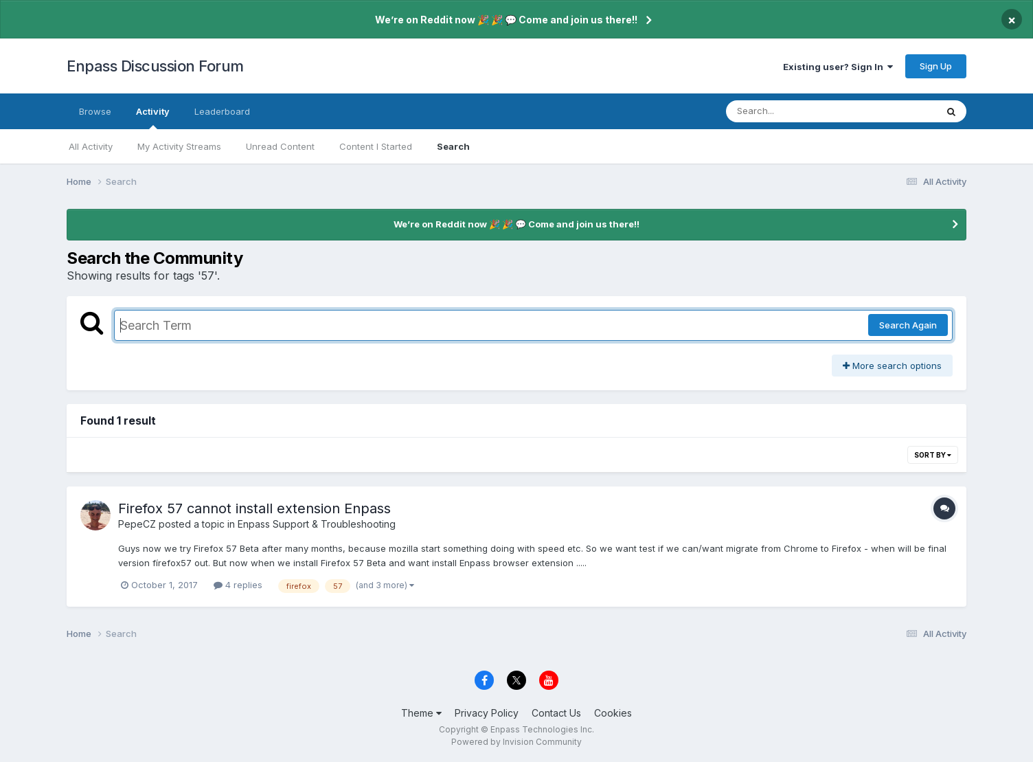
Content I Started (375, 146)
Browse (95, 111)
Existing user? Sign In (838, 66)
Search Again (908, 325)
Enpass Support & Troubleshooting (317, 524)
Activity (153, 117)
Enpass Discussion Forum (155, 66)
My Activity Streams (179, 146)
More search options (892, 365)
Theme (421, 713)
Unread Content (280, 146)
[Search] (793, 111)
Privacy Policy (487, 713)
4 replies (238, 584)
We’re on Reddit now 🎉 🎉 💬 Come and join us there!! (506, 19)
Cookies (613, 713)
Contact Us (556, 713)
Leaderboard (222, 111)
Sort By (932, 455)
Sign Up (936, 65)
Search (453, 146)
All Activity (91, 146)
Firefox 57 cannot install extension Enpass (254, 508)
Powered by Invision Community (516, 742)
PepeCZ (137, 524)
